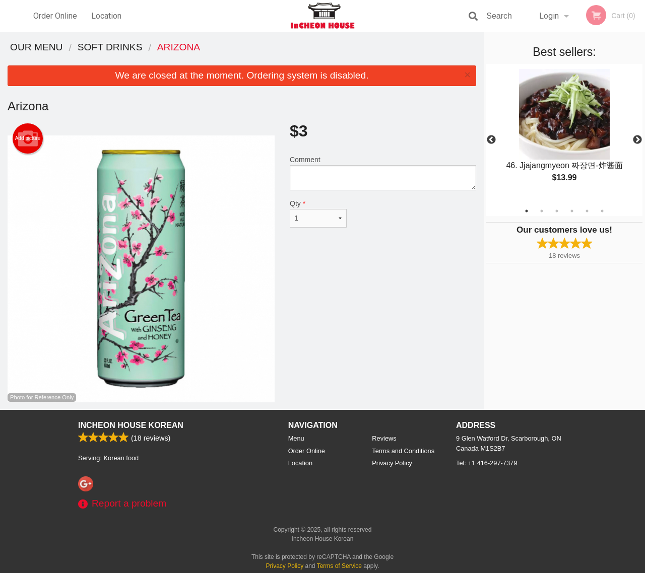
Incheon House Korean (130, 425)
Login (549, 16)
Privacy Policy (392, 463)
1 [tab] (527, 211)
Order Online (55, 16)
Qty (318, 213)
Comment (383, 173)
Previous (491, 140)
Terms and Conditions (403, 451)
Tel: (486, 463)
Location (106, 16)
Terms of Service (339, 565)
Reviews (384, 438)
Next (637, 140)
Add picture (28, 138)
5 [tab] (587, 211)
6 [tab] (602, 211)
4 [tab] (572, 211)
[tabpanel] (564, 133)
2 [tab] (542, 211)
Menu (296, 438)
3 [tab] (557, 211)
